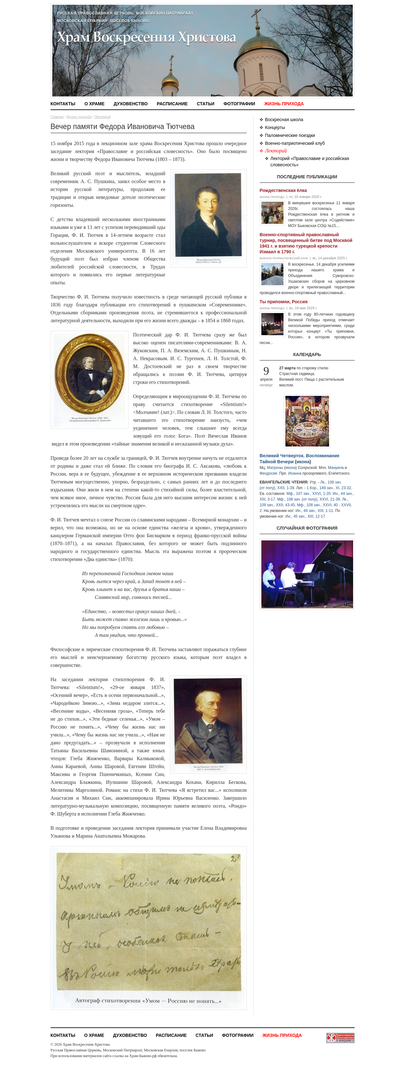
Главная (57, 117)
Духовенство (130, 103)
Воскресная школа (284, 119)
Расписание (172, 103)
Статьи (206, 103)
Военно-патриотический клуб (295, 143)
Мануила (336, 467)
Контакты (63, 103)
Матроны (275, 467)
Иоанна (295, 473)
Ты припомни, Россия (284, 301)
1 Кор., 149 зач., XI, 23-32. (329, 488)
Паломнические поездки (290, 135)
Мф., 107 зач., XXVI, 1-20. (309, 493)
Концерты (275, 127)
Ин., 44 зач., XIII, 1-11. (315, 510)
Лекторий (102, 117)
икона (302, 461)
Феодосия (268, 473)
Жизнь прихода (284, 103)
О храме (94, 103)
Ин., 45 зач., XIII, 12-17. (305, 516)
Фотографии (239, 103)
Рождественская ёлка (283, 190)
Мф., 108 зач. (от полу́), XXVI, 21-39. (309, 499)
